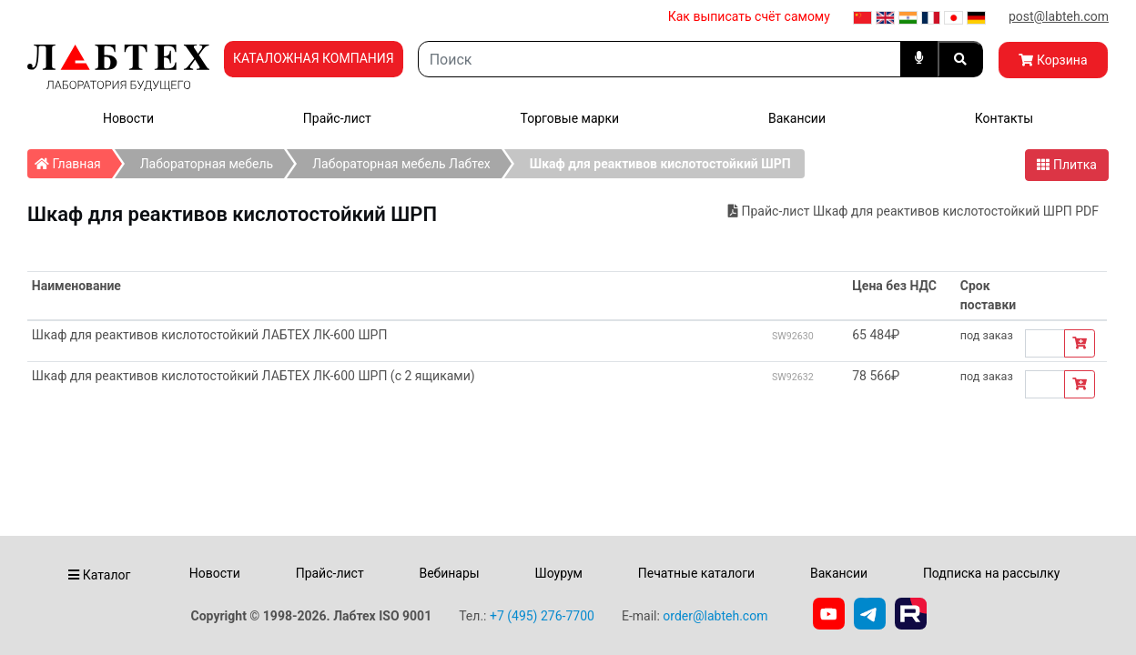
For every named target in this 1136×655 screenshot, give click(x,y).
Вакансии (797, 118)
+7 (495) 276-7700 (542, 616)
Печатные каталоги (696, 573)
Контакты (1004, 118)
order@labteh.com (715, 616)
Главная (73, 160)
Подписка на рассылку (991, 573)
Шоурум (558, 573)
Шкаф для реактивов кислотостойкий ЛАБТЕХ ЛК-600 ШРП (210, 335)
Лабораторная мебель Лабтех (401, 163)
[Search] (659, 59)
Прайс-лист (337, 118)
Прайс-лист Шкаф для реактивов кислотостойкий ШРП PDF (913, 211)
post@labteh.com (1059, 16)
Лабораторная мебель (206, 163)
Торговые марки (570, 118)
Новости (128, 118)
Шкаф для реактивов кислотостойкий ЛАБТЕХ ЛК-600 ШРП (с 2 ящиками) (253, 375)
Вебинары (449, 573)
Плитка (1067, 164)
